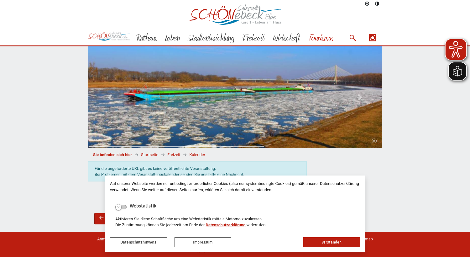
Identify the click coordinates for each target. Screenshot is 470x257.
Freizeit (173, 154)
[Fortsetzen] (374, 141)
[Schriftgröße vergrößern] (367, 3)
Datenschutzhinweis (138, 242)
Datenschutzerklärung (226, 225)
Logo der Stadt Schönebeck (235, 14)
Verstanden (331, 242)
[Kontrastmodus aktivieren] (377, 3)
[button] (352, 38)
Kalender (197, 154)
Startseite (149, 154)
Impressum (202, 242)
